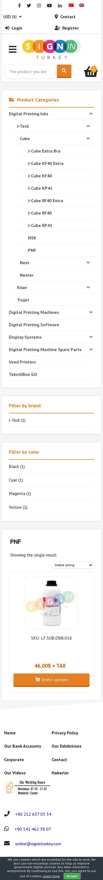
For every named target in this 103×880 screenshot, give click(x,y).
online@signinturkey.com (38, 843)
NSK (32, 237)
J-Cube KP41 (40, 188)
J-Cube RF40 (40, 213)
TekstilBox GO (23, 374)
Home (10, 732)
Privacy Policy (65, 732)
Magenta (17, 493)
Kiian (54, 287)
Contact (65, 16)
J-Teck (54, 126)
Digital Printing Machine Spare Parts (51, 349)
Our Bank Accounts (22, 746)
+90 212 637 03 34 (33, 814)
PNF (32, 250)
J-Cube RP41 (40, 225)
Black (14, 466)
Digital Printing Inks (51, 113)
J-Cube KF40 (40, 175)
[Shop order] (72, 565)
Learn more (51, 876)
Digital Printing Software (34, 324)
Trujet (23, 300)
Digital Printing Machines (51, 312)
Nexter (27, 275)
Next (55, 262)
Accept (72, 876)
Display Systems (51, 337)
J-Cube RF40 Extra (45, 200)
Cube (55, 138)
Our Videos (15, 772)
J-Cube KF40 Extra (45, 163)
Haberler (60, 772)
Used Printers (22, 362)
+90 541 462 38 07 (33, 829)
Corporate (14, 759)
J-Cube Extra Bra (44, 151)
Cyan (13, 480)
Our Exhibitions (67, 746)
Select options (51, 679)
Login (13, 28)
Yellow (15, 507)
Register (67, 28)
